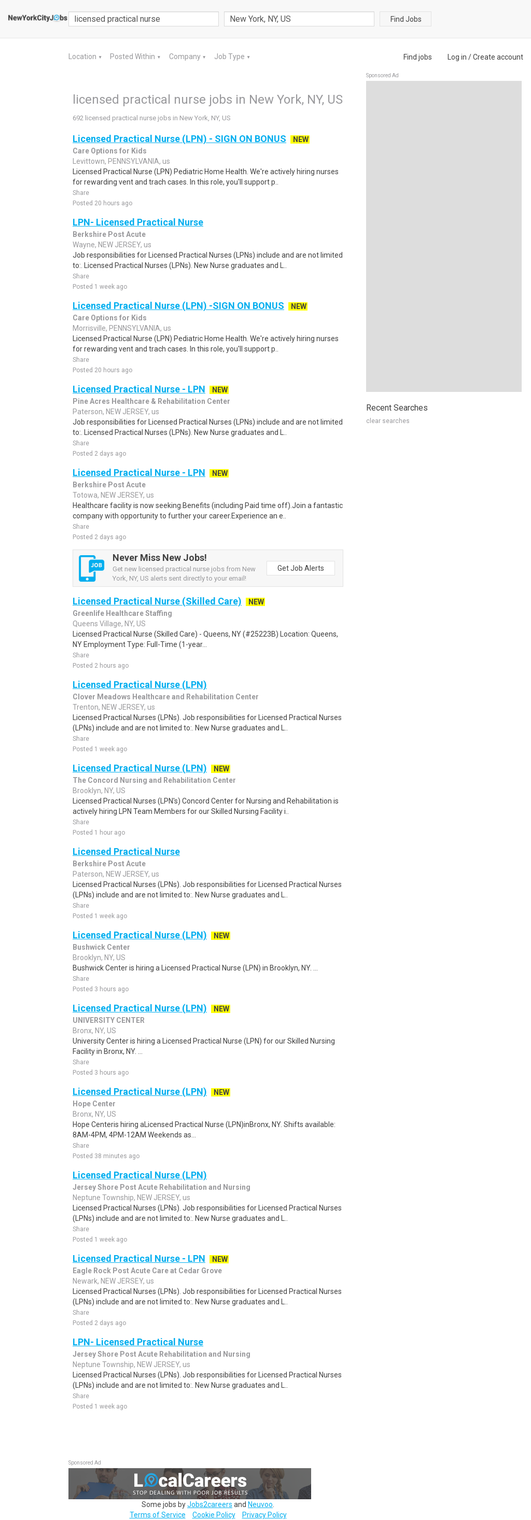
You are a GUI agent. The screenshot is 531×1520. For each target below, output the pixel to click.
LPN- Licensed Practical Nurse (138, 222)
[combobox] (299, 18)
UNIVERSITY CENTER (109, 1020)
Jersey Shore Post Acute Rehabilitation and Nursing (161, 1187)
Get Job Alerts (300, 568)
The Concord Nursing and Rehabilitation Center (154, 780)
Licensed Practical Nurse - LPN (139, 389)
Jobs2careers (209, 1504)
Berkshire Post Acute (109, 234)
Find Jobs (406, 19)
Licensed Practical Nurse (126, 851)
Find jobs (417, 57)
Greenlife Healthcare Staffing (122, 613)
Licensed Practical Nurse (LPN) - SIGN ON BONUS (179, 138)
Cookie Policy (213, 1515)
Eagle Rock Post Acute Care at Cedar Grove (147, 1270)
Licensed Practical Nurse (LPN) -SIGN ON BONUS (178, 305)
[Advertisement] (444, 236)
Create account (498, 57)
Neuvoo (260, 1504)
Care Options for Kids (110, 151)
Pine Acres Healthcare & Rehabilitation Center (151, 401)
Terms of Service (158, 1515)
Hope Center (94, 1104)
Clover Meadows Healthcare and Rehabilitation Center (166, 697)
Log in (457, 57)
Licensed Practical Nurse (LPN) (140, 684)
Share (81, 192)
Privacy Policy (264, 1515)
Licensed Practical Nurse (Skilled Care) (157, 601)
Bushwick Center (101, 947)
